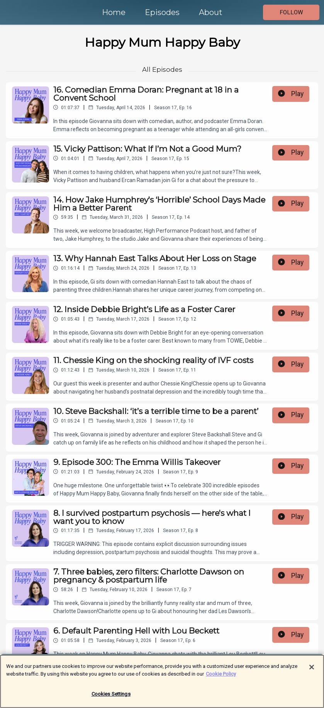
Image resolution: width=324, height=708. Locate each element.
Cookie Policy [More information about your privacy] (221, 677)
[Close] (311, 670)
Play (291, 94)
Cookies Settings (111, 698)
